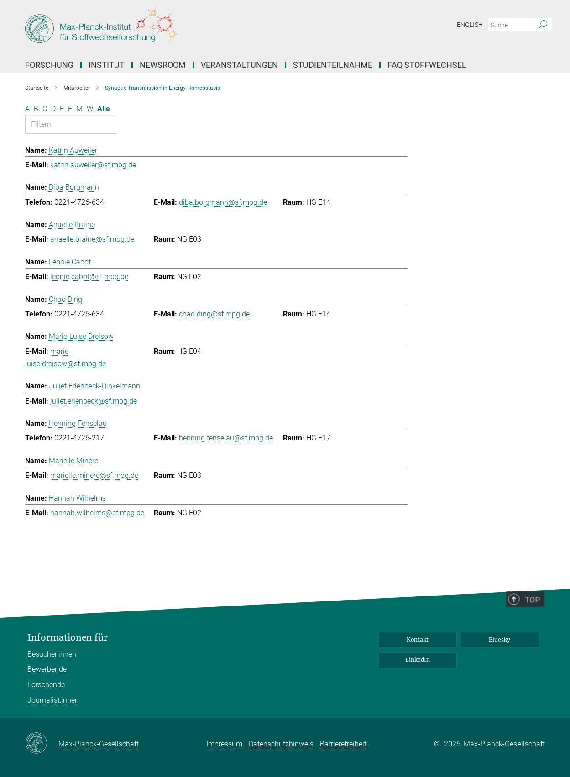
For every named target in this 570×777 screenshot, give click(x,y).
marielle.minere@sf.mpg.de (94, 475)
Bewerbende (47, 669)
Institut (107, 65)
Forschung (49, 65)
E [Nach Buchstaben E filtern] (62, 108)
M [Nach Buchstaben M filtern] (79, 108)
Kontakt (418, 639)
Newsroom (163, 65)
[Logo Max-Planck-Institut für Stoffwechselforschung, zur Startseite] (196, 27)
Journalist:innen (53, 700)
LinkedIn (417, 659)
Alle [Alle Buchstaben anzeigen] (103, 108)
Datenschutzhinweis (281, 744)
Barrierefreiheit (343, 744)
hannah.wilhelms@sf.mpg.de (97, 512)
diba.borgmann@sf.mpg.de (223, 202)
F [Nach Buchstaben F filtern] (70, 108)
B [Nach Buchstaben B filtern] (36, 108)
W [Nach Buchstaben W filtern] (90, 108)
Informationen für (67, 637)
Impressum (224, 744)
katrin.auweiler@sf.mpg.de (93, 165)
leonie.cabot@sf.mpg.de (89, 276)
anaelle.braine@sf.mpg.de (92, 239)
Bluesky (499, 639)
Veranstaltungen (239, 65)
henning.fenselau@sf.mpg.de (226, 438)
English (470, 24)
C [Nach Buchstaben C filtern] (44, 108)
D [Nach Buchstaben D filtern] (53, 108)
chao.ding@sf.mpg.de (214, 314)
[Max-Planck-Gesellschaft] (41, 744)
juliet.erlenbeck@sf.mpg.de (93, 401)
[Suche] (542, 25)
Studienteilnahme (332, 65)
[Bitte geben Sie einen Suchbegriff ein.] (510, 25)
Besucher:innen (51, 654)
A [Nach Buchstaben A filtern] (27, 108)
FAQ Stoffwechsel (426, 65)
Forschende (46, 684)
